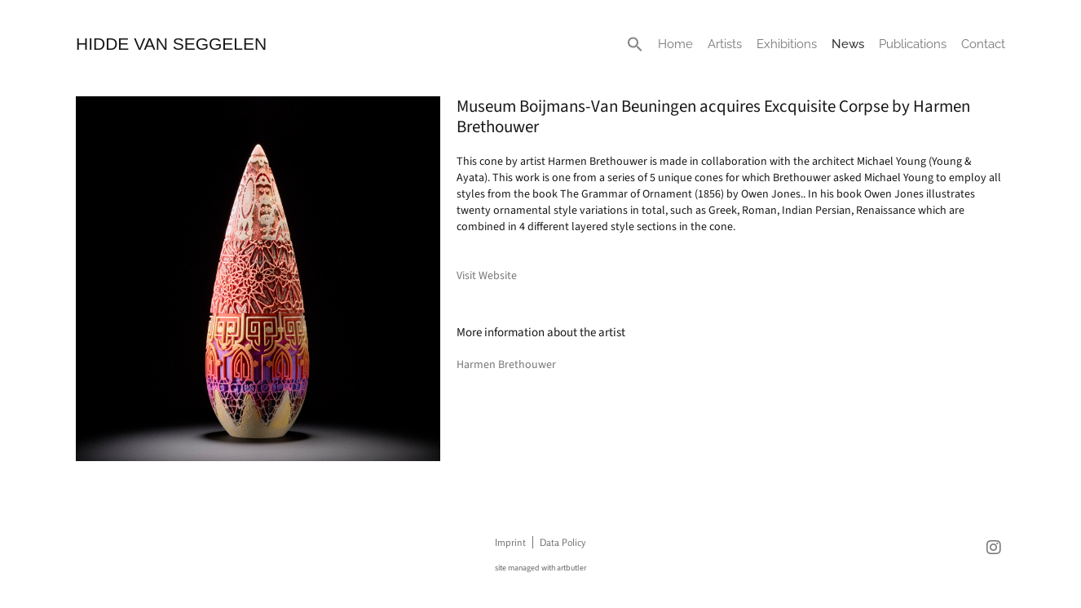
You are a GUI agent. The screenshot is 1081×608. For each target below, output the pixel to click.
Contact (983, 44)
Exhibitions (787, 44)
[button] (635, 44)
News (848, 44)
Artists (725, 44)
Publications (912, 44)
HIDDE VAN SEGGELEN (171, 43)
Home (675, 44)
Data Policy (562, 542)
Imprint (510, 542)
